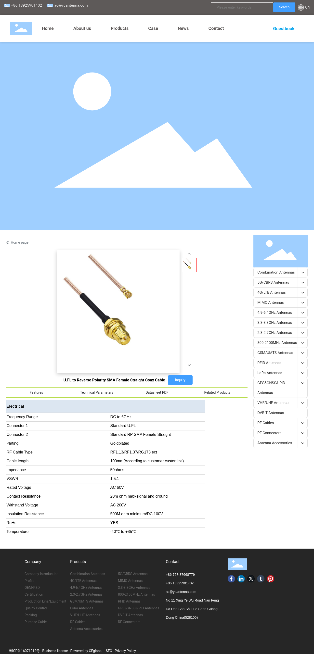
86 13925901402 (181, 583)
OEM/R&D (32, 588)
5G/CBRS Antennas (133, 574)
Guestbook (283, 28)
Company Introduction (41, 574)
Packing (31, 615)
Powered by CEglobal (86, 651)
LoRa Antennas (81, 608)
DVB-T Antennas (130, 615)
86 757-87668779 (181, 575)
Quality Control (36, 608)
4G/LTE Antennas (83, 581)
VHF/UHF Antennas (85, 615)
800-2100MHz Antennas (136, 594)
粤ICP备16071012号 (24, 651)
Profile (29, 581)
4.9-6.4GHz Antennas (86, 588)
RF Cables (77, 622)
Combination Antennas (87, 574)
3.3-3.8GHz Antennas (134, 588)
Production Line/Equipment (45, 601)
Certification (34, 594)
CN (307, 7)
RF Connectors (129, 622)
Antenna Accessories (86, 629)
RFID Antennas (129, 601)
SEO (109, 651)
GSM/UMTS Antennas (87, 601)
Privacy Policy (125, 651)
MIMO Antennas (130, 581)
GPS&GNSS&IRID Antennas (138, 608)
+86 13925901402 (26, 5)
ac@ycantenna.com (71, 5)
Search (284, 7)
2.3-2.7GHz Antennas (86, 594)
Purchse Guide (36, 622)
